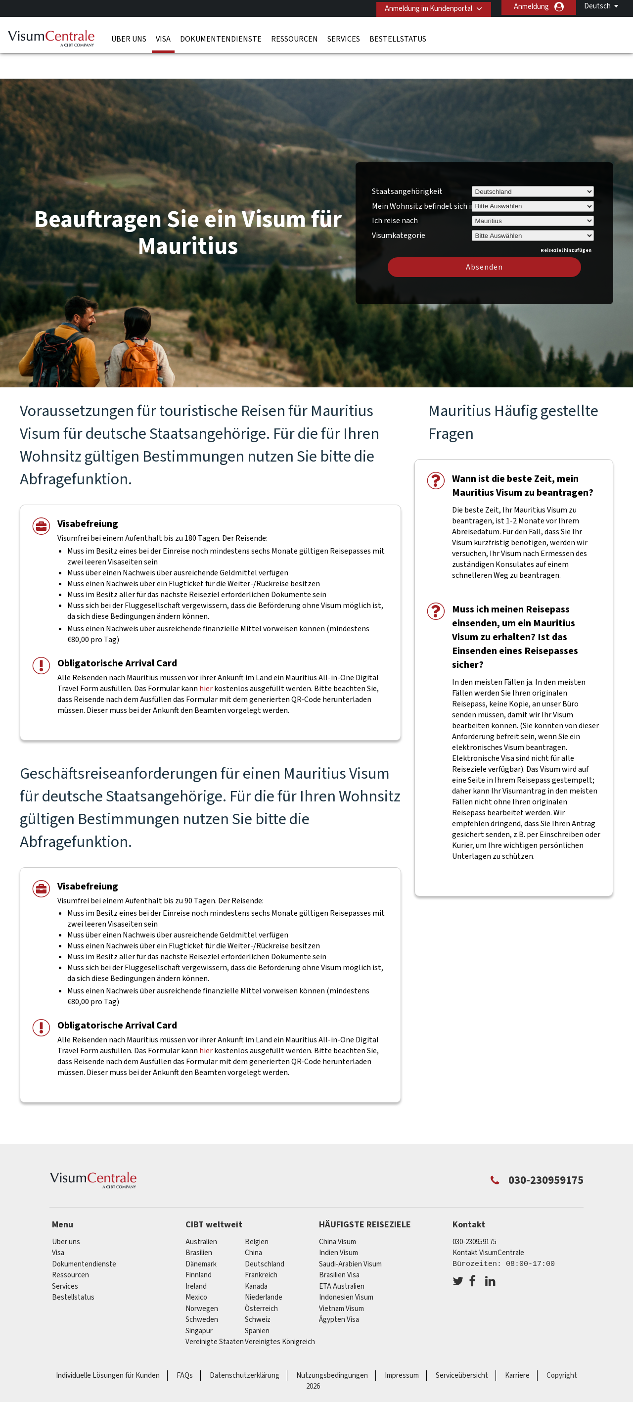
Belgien (257, 1213)
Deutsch (597, 6)
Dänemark (201, 1235)
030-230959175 (474, 1213)
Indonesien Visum (346, 1268)
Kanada (256, 1257)
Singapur (199, 1302)
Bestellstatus (397, 37)
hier (206, 659)
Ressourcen (294, 37)
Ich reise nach (395, 192)
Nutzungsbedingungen (332, 1346)
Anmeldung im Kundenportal (425, 6)
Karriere (517, 1346)
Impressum (402, 1346)
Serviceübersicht (462, 1346)
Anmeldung (531, 6)
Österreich (261, 1279)
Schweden (201, 1291)
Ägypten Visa (339, 1291)
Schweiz (258, 1291)
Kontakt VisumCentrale (488, 1224)
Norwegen (201, 1279)
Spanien (257, 1302)
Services (343, 37)
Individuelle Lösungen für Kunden (108, 1346)
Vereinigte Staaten (214, 1313)
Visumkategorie (398, 205)
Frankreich (261, 1246)
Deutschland (264, 1235)
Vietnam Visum (341, 1279)
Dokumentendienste (221, 37)
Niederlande (263, 1268)
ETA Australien (341, 1257)
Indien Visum (338, 1224)
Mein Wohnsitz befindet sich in (423, 177)
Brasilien (198, 1224)
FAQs (185, 1346)
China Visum (337, 1213)
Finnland (198, 1246)
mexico (196, 1268)
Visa (163, 37)
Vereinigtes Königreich (280, 1313)
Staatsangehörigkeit (407, 162)
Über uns (128, 37)
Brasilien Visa (339, 1246)
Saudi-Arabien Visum (350, 1235)
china (253, 1224)
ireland (196, 1257)
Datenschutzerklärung (244, 1346)
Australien (201, 1213)
